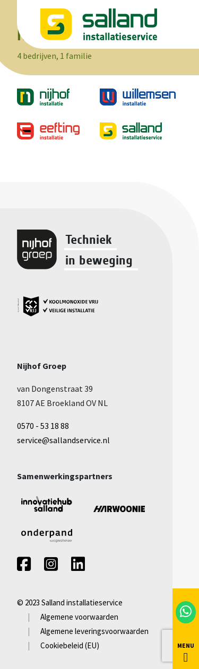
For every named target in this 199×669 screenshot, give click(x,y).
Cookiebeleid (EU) (69, 645)
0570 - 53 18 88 (43, 425)
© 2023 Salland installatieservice (70, 602)
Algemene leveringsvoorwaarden (94, 631)
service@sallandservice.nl (63, 440)
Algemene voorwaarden (79, 617)
